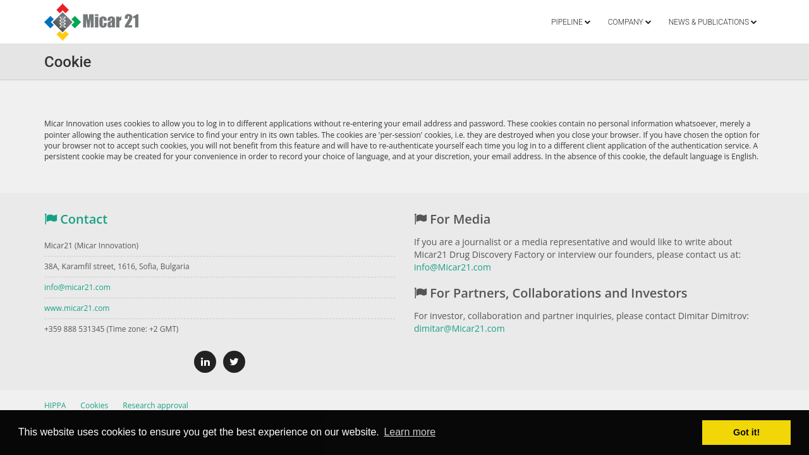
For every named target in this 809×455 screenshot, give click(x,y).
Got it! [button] (746, 432)
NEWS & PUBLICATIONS (713, 22)
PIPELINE (571, 22)
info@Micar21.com (452, 267)
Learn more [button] (409, 432)
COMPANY (630, 22)
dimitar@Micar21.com (459, 328)
